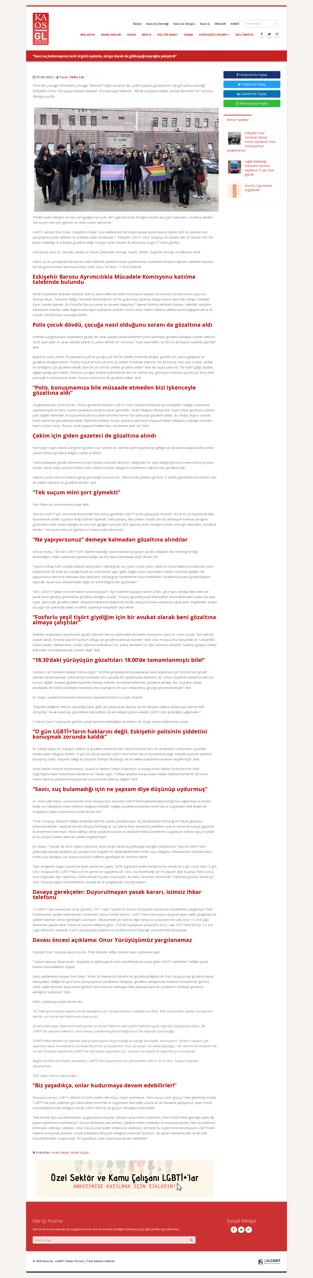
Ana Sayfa (87, 35)
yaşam (188, 35)
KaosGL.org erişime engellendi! (258, 187)
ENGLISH (220, 24)
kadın (131, 35)
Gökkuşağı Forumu (213, 35)
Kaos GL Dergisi (184, 24)
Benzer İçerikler (238, 120)
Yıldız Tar (77, 77)
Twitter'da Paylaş (252, 84)
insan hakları (111, 35)
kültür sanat (167, 35)
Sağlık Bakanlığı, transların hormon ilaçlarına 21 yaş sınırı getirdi (259, 168)
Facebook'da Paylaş (251, 75)
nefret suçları (80, 1152)
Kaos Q (205, 24)
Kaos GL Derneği (157, 24)
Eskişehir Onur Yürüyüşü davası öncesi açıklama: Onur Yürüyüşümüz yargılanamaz (251, 141)
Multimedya (244, 35)
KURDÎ (235, 24)
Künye (137, 24)
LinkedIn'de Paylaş (251, 94)
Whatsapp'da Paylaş (252, 103)
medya (146, 35)
